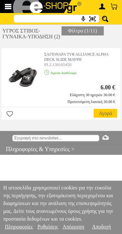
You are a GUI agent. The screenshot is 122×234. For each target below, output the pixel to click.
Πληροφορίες (19, 226)
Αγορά (105, 113)
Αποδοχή (101, 226)
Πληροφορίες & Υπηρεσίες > (37, 149)
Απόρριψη (73, 226)
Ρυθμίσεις (47, 226)
